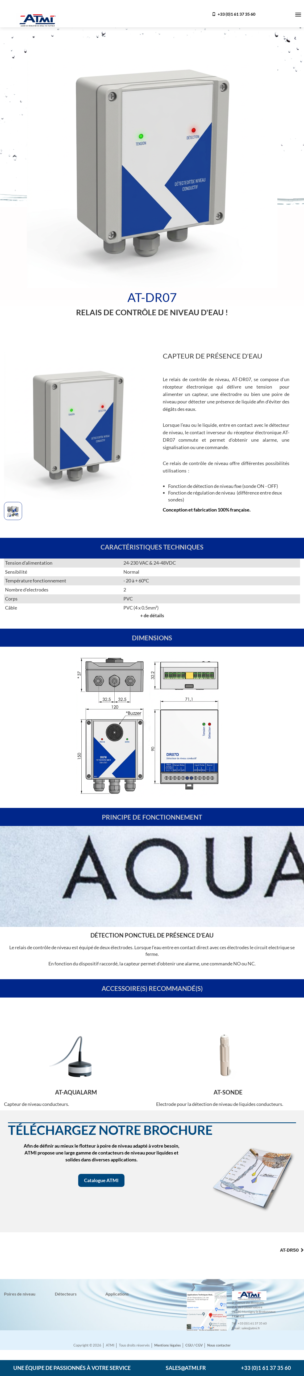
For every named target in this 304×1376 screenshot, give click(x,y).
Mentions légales (167, 1345)
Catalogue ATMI (101, 1180)
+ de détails (152, 615)
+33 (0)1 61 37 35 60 (233, 13)
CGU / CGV (194, 1345)
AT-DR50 (292, 1250)
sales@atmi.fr (186, 1368)
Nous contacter (219, 1345)
